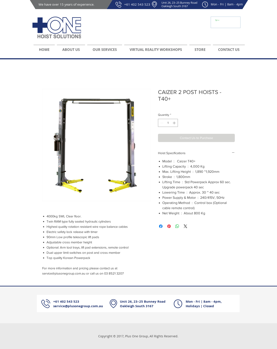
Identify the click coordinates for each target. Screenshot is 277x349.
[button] (218, 20)
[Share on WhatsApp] (177, 226)
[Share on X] (185, 226)
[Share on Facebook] (160, 226)
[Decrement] (161, 123)
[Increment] (174, 123)
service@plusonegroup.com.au (78, 306)
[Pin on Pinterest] (169, 226)
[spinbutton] (168, 123)
